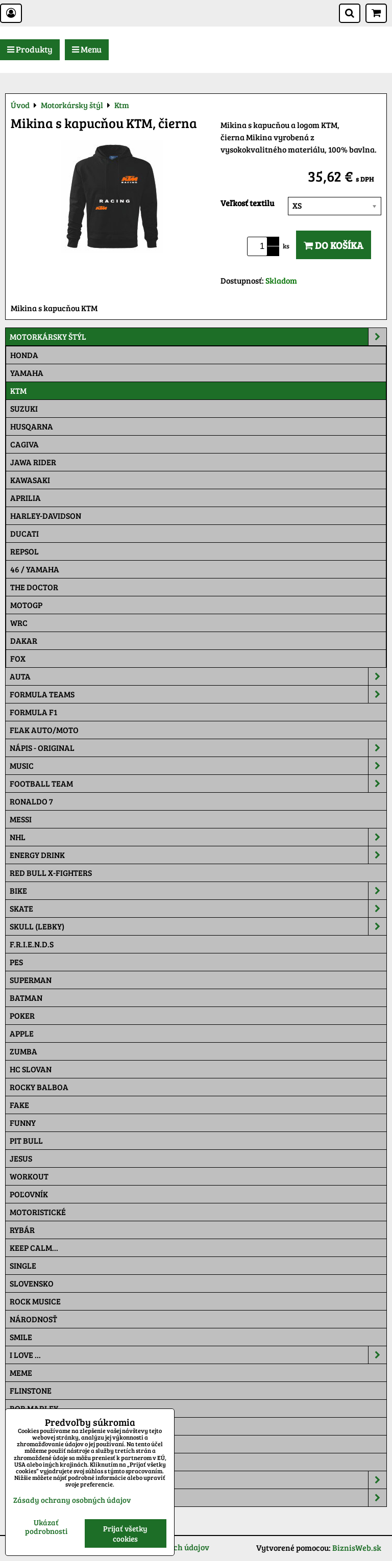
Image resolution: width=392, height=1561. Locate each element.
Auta (198, 676)
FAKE (19, 1104)
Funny (23, 1122)
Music (198, 765)
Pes (16, 961)
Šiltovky (198, 1480)
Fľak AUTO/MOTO (44, 729)
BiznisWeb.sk (356, 1547)
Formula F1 (33, 712)
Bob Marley (34, 1408)
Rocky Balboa (39, 1086)
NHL (198, 837)
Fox (18, 658)
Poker (22, 1015)
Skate (198, 908)
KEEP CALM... (34, 1247)
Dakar (23, 640)
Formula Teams (198, 694)
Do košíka (333, 244)
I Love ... (198, 1355)
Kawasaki (30, 479)
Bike (198, 890)
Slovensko (32, 1283)
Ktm (18, 390)
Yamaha (26, 372)
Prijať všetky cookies (125, 1533)
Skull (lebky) (198, 926)
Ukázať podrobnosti (46, 1526)
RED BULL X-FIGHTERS (51, 872)
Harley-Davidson (45, 515)
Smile (21, 1336)
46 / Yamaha (34, 569)
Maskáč (26, 1461)
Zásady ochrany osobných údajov (72, 1500)
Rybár (22, 1229)
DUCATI (24, 533)
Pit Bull (26, 1140)
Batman (26, 997)
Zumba (23, 1051)
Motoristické (38, 1211)
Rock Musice (35, 1301)
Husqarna (31, 426)
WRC (19, 622)
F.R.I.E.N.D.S (32, 944)
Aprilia (25, 497)
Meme (21, 1372)
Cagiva (24, 444)
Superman (31, 979)
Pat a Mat (29, 1444)
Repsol (24, 551)
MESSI (21, 819)
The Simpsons (36, 1426)
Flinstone (31, 1390)
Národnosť (33, 1319)
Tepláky (198, 1497)
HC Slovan (31, 1069)
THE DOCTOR (34, 587)
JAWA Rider (33, 462)
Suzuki (24, 408)
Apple (22, 1033)
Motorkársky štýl (198, 336)
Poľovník (29, 1194)
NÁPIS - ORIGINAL (198, 748)
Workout (29, 1176)
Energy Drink (198, 855)
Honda (24, 354)
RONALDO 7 (31, 801)
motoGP (26, 604)
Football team (198, 783)
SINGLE (23, 1265)
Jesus (21, 1158)
